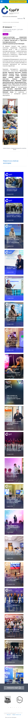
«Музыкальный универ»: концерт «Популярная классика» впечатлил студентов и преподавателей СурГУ (14, 369)
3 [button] (12, 707)
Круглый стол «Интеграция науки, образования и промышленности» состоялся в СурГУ (12, 187)
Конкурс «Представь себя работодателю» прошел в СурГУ (14, 319)
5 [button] (16, 707)
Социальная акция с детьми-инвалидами (11, 22)
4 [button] (14, 707)
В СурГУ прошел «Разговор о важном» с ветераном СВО (13, 579)
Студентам (5, 34)
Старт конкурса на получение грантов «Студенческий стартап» (14, 397)
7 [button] (20, 707)
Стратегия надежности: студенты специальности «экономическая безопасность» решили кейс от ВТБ (14, 291)
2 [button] (10, 707)
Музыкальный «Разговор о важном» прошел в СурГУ (14, 657)
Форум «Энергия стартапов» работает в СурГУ (13, 527)
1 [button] (8, 707)
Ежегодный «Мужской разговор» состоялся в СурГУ (13, 631)
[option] (9, 700)
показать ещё (12, 688)
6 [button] (18, 707)
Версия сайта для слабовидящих (10, 16)
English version (20, 18)
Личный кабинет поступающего (17, 1)
